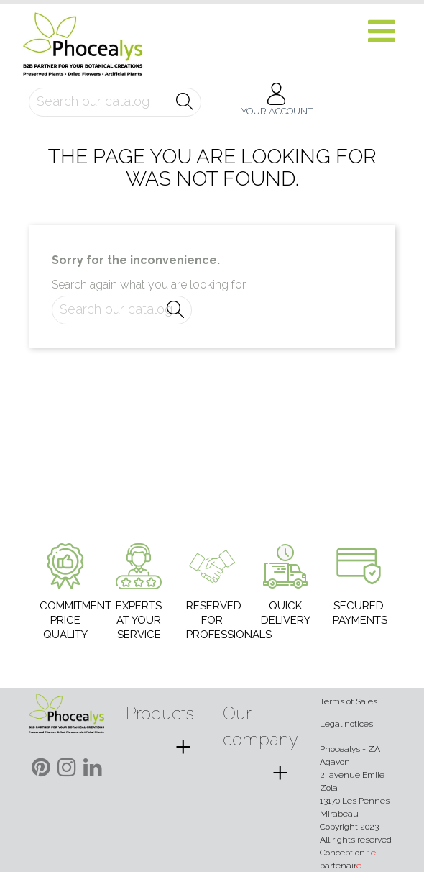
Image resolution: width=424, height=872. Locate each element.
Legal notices (346, 724)
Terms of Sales (348, 701)
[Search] (115, 102)
